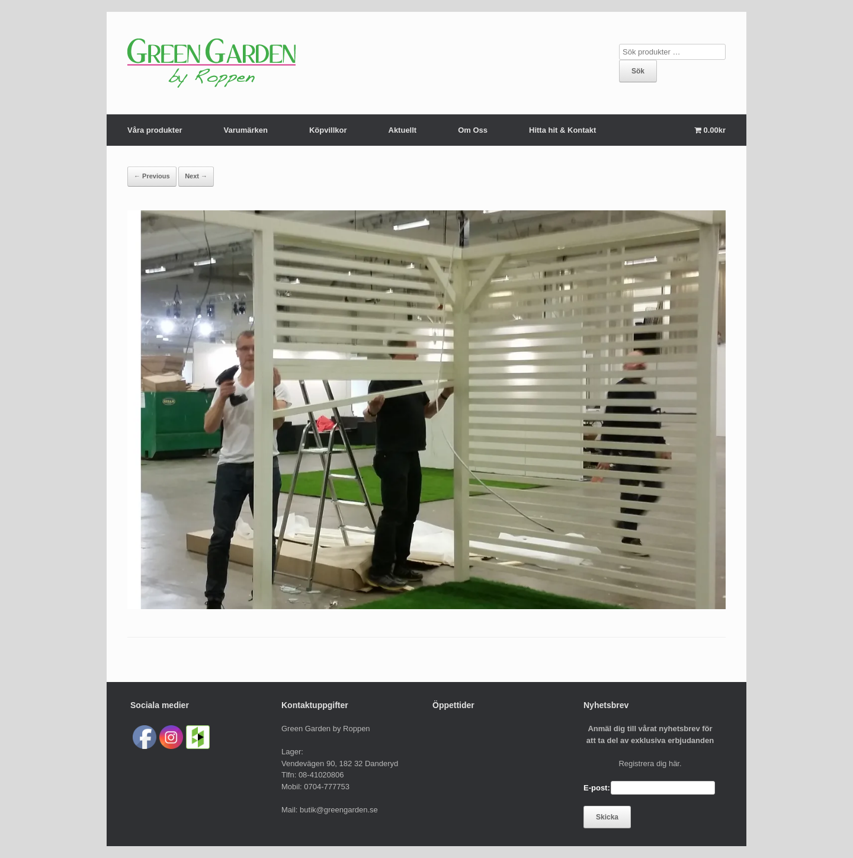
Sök (637, 71)
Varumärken (245, 130)
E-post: (596, 787)
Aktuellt (403, 130)
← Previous (152, 176)
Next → (196, 176)
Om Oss (473, 130)
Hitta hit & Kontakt (562, 130)
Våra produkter (154, 130)
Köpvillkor (328, 130)
